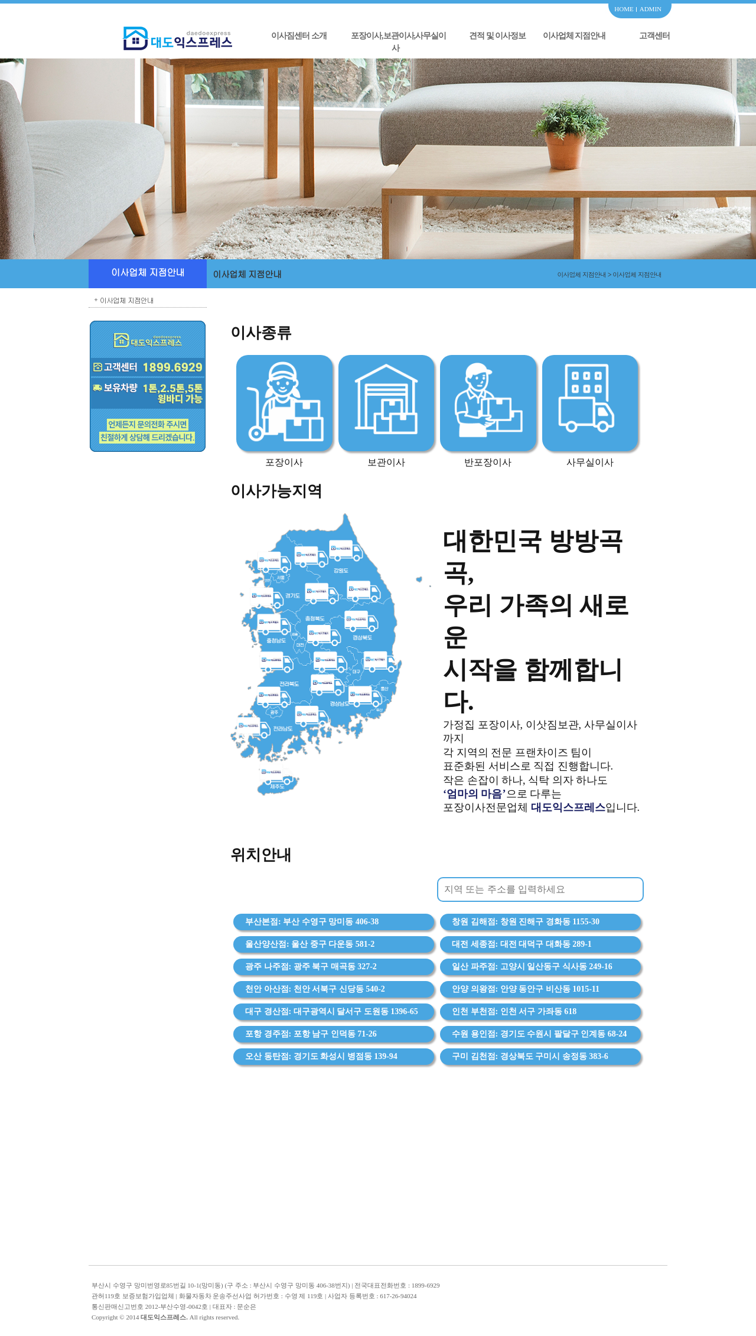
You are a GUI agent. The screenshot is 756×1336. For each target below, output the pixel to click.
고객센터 (654, 35)
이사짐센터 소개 (299, 35)
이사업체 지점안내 (574, 35)
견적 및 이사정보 (497, 35)
